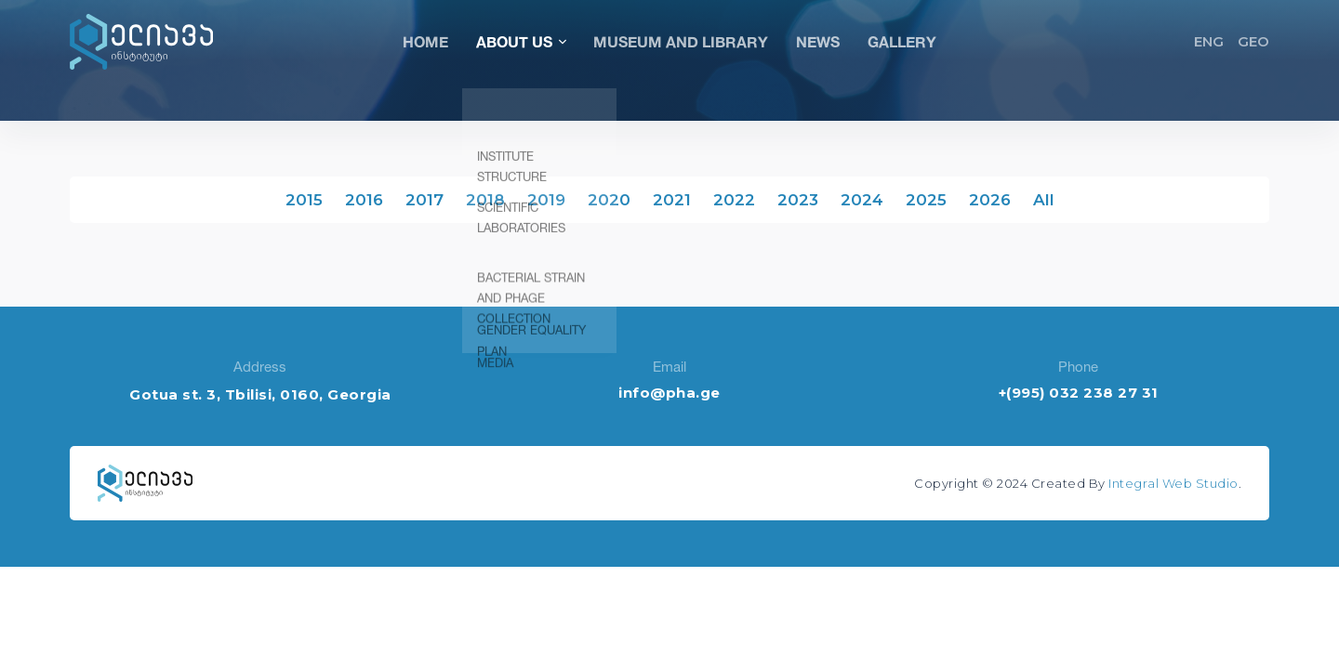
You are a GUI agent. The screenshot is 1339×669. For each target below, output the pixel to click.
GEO (1253, 41)
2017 (424, 199)
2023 (797, 199)
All (1043, 199)
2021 (672, 199)
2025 (926, 199)
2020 (609, 199)
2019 (546, 199)
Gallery (902, 41)
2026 (990, 199)
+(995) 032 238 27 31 (1079, 392)
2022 (734, 199)
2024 (862, 199)
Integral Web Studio (1173, 483)
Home (425, 41)
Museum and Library (680, 41)
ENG (1209, 41)
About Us (520, 41)
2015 (304, 199)
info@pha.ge (669, 392)
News (818, 41)
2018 (485, 199)
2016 (364, 199)
